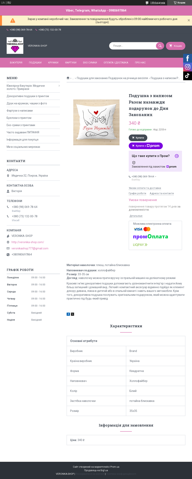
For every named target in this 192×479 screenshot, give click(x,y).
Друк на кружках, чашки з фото (27, 103)
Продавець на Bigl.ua (96, 470)
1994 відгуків (157, 2)
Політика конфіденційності (121, 474)
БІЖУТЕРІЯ (16, 62)
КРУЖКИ (53, 62)
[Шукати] (160, 46)
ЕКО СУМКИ (90, 62)
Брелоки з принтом (19, 117)
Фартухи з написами (20, 110)
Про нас (140, 62)
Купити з (147, 146)
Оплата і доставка (116, 62)
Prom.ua (114, 466)
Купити (140, 137)
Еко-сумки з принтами (21, 125)
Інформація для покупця (22, 139)
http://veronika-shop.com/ (28, 242)
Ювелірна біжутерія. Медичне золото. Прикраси (26, 87)
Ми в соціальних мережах (23, 146)
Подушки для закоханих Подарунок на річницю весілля (112, 78)
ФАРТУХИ (70, 62)
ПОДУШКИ (35, 62)
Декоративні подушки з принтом (28, 96)
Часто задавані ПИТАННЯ (23, 132)
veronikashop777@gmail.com (30, 248)
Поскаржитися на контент (90, 474)
